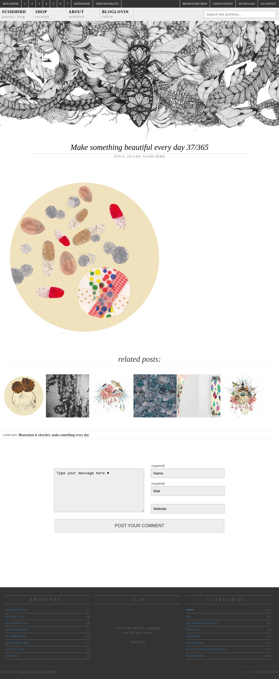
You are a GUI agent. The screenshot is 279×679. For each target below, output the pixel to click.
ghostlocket (223, 3)
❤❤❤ (189, 610)
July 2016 (12, 655)
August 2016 (14, 649)
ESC (188, 616)
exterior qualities (201, 623)
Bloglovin (115, 14)
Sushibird (14, 14)
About (76, 14)
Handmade (82, 3)
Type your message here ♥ (99, 490)
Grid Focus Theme (38, 672)
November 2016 (16, 629)
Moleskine (11, 3)
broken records (195, 3)
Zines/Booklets (107, 3)
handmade (195, 642)
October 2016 (15, 636)
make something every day (70, 435)
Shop (42, 14)
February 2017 (16, 610)
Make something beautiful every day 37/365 (140, 147)
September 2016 (17, 642)
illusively (268, 3)
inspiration (195, 655)
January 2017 (15, 616)
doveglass (247, 3)
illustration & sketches (34, 435)
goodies (192, 636)
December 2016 (16, 623)
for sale (193, 629)
